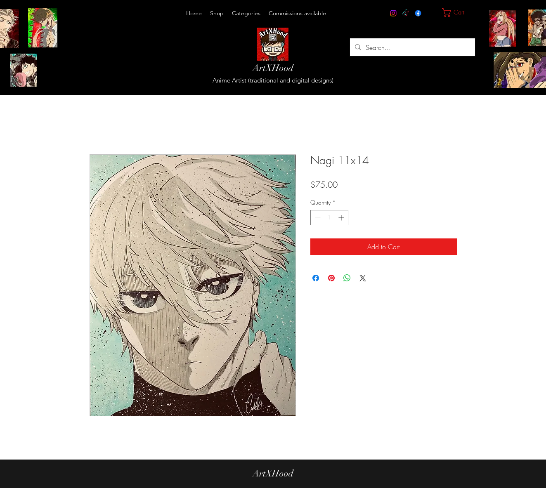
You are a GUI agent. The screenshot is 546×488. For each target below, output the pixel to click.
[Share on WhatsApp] (347, 278)
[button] (246, 13)
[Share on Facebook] (316, 278)
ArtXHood (273, 67)
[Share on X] (363, 278)
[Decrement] (317, 217)
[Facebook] (418, 13)
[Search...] (412, 47)
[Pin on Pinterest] (331, 278)
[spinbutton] (329, 217)
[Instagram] (393, 13)
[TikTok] (406, 13)
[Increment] (342, 217)
